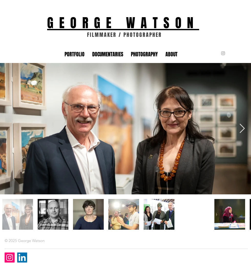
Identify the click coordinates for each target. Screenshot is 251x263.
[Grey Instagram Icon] (223, 53)
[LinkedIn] (22, 257)
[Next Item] (242, 129)
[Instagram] (10, 257)
